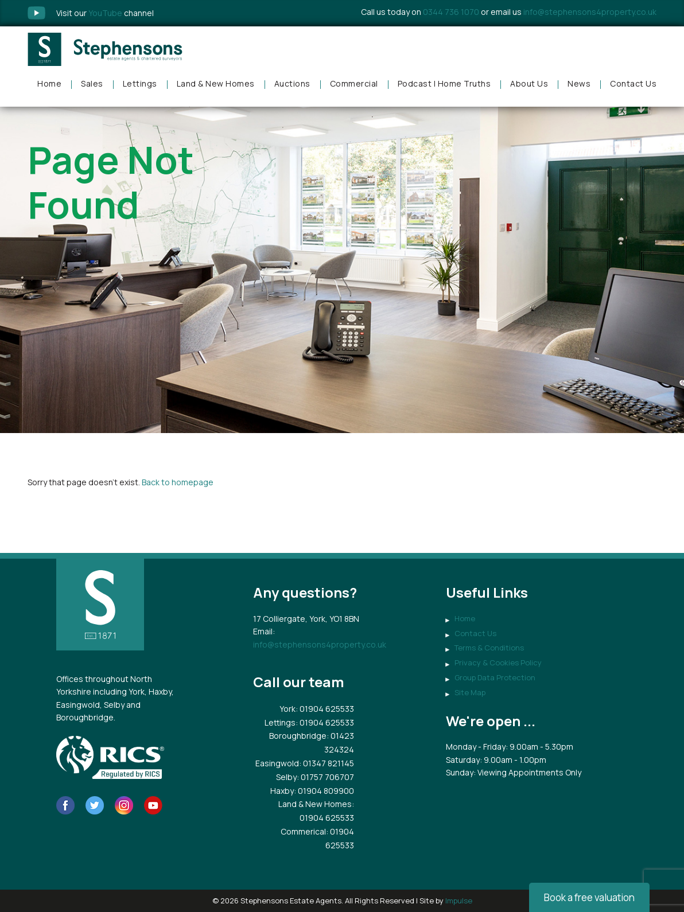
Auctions (292, 83)
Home (49, 83)
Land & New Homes (216, 83)
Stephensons (105, 49)
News (579, 83)
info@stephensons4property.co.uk (589, 11)
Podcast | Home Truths (444, 83)
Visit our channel (105, 12)
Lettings (140, 83)
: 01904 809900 (324, 790)
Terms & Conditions (489, 647)
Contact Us (633, 83)
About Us (529, 83)
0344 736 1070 (451, 11)
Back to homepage (177, 482)
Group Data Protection (494, 677)
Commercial (354, 83)
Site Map (469, 692)
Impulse (458, 900)
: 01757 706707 (325, 776)
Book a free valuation (589, 897)
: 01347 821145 (326, 763)
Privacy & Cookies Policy (498, 662)
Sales (92, 83)
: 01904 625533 (325, 708)
